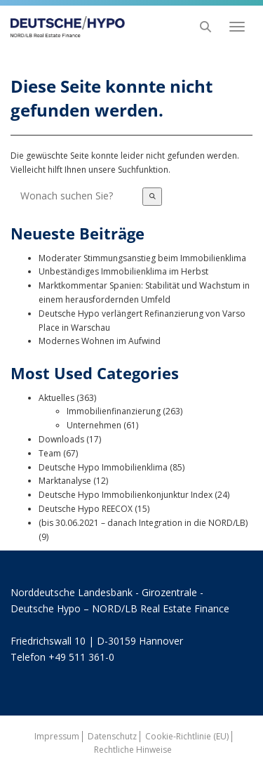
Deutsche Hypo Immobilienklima (103, 467)
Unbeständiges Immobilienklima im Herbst (123, 271)
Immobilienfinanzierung (114, 411)
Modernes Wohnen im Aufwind (100, 341)
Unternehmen (94, 425)
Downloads (61, 439)
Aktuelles (56, 398)
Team (50, 453)
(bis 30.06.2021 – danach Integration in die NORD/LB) (143, 523)
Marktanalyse (65, 481)
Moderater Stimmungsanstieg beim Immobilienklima (142, 258)
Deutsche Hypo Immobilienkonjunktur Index (126, 495)
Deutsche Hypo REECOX (86, 509)
